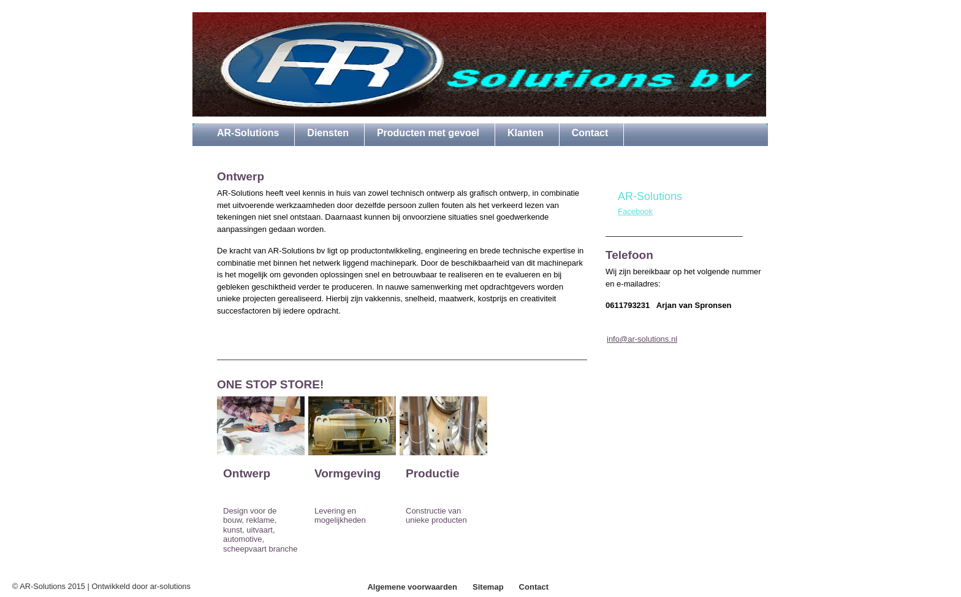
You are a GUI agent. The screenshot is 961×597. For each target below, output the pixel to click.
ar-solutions (170, 586)
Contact (534, 586)
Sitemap (488, 586)
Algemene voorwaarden (412, 586)
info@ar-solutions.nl (642, 339)
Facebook (635, 211)
